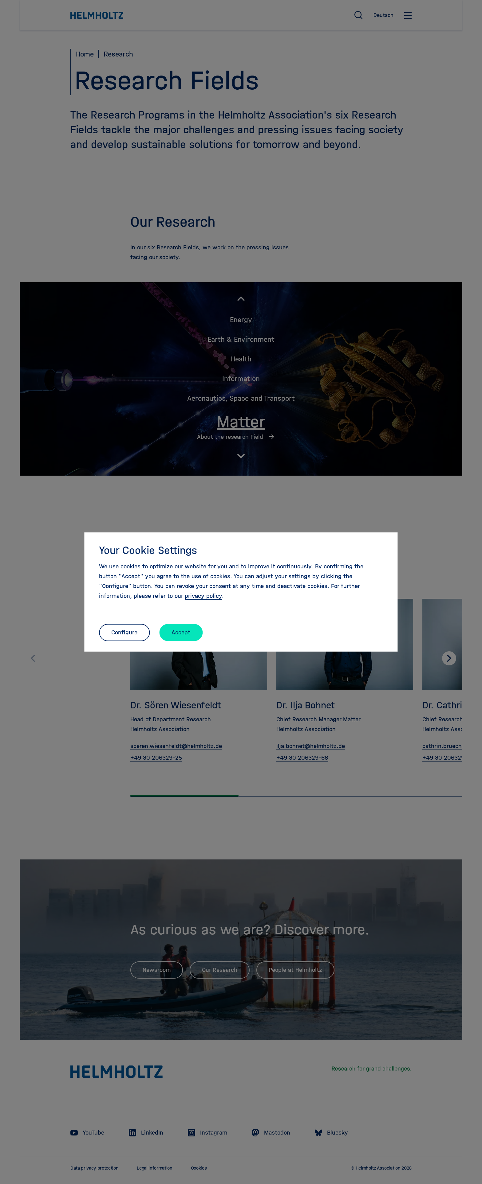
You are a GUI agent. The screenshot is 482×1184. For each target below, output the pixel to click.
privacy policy (203, 595)
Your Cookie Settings (148, 550)
